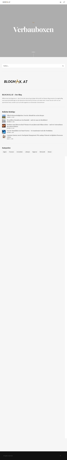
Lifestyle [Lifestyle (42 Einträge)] (27, 152)
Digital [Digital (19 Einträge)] (4, 152)
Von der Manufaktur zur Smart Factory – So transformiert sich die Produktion (29, 131)
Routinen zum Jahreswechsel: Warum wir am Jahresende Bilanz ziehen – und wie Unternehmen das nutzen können (35, 125)
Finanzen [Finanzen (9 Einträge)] (11, 152)
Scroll (33, 54)
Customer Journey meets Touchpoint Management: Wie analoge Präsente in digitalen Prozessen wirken (35, 136)
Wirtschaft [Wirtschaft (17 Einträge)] (42, 152)
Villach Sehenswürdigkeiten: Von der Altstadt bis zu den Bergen (25, 115)
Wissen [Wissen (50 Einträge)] (49, 152)
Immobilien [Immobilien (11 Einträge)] (20, 152)
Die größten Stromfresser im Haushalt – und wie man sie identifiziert (27, 120)
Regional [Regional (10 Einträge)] (34, 152)
